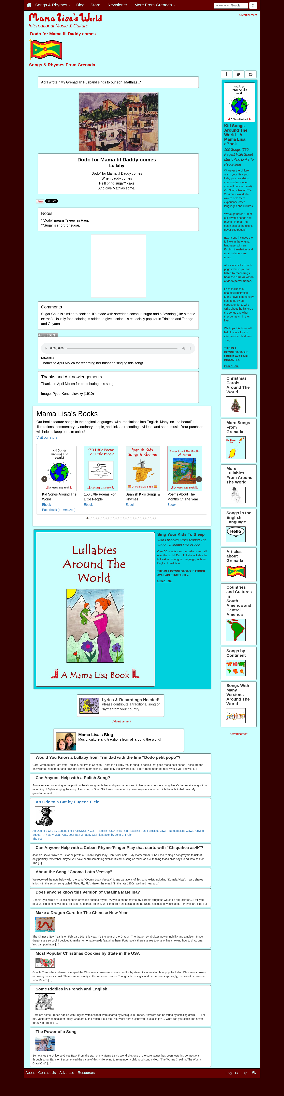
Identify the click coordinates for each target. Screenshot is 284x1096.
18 (145, 518)
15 (134, 518)
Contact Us (47, 1087)
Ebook (46, 504)
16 (138, 518)
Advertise (66, 1087)
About (30, 1087)
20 (151, 518)
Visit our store (47, 437)
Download (47, 357)
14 (131, 518)
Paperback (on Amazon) (58, 509)
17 (141, 518)
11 (121, 518)
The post (38, 838)
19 (148, 518)
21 (155, 518)
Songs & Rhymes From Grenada (62, 64)
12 (124, 518)
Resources (86, 1087)
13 (128, 518)
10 (118, 518)
